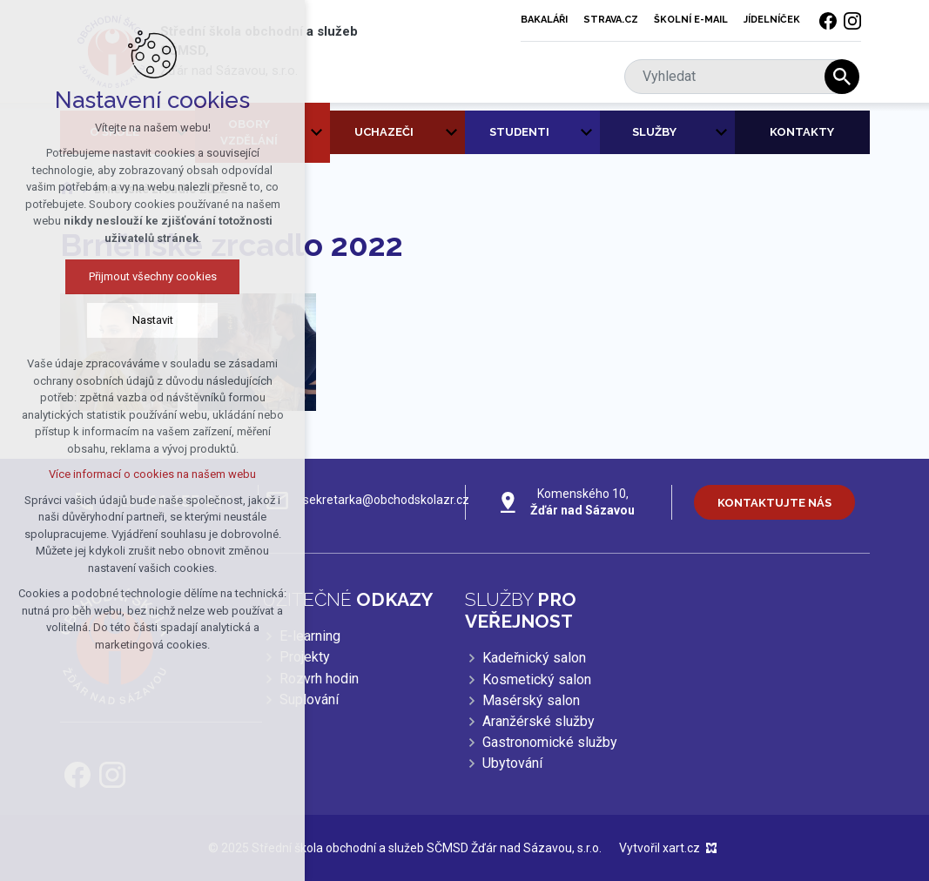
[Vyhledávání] (842, 76)
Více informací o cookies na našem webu (137, 474)
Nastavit (138, 319)
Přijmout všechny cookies (138, 276)
